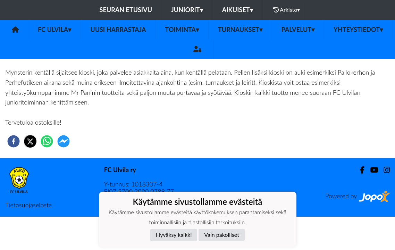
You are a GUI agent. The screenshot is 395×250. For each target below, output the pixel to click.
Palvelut (298, 29)
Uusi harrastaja (118, 29)
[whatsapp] (47, 141)
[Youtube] (371, 170)
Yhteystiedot (358, 29)
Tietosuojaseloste (28, 205)
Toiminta (182, 29)
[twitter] (30, 141)
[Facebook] (359, 170)
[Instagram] (384, 170)
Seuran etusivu (126, 10)
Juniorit (187, 10)
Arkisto (286, 10)
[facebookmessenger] (63, 141)
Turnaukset (240, 29)
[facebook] (13, 141)
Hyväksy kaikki (174, 234)
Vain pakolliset (221, 234)
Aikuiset (237, 10)
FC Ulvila (54, 29)
